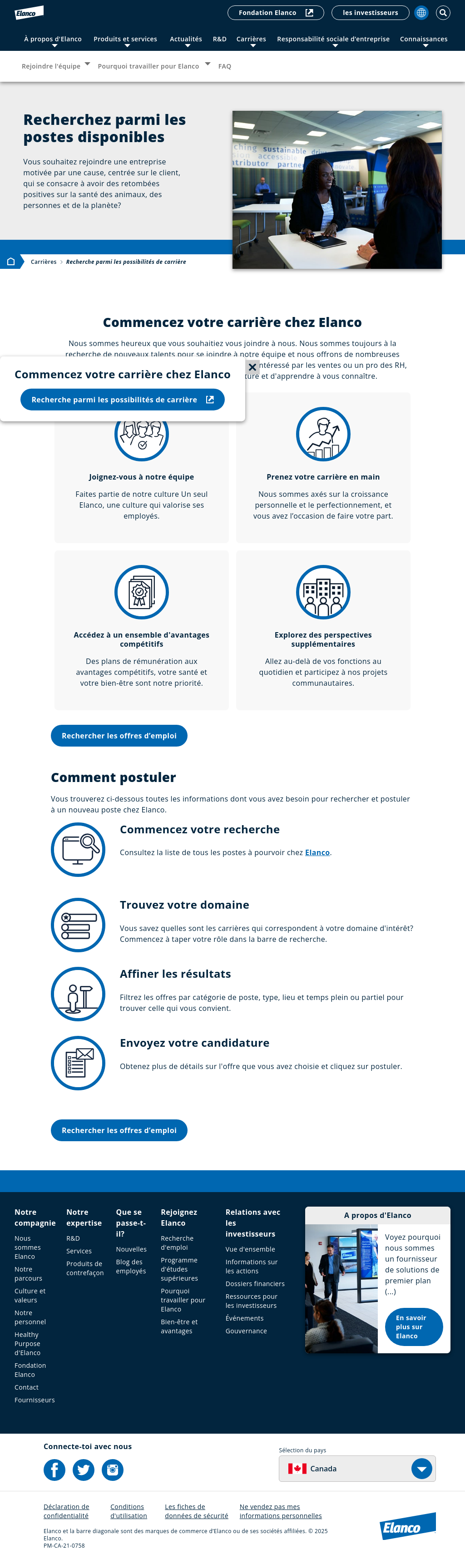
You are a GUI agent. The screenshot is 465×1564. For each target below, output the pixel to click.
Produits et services (125, 39)
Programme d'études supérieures (179, 1269)
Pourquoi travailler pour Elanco (149, 66)
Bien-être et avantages (179, 1326)
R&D (220, 39)
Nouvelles (131, 1249)
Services (79, 1251)
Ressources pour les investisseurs (252, 1301)
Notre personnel (30, 1317)
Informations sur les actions (252, 1266)
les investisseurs (370, 12)
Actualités (186, 39)
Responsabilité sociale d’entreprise (333, 39)
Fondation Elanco (276, 12)
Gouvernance (246, 1330)
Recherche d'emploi (177, 1243)
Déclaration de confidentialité (66, 1511)
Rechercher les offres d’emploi (119, 736)
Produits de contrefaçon (85, 1268)
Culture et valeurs (30, 1295)
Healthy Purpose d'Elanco (28, 1343)
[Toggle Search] (443, 12)
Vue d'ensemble (251, 1249)
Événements (245, 1318)
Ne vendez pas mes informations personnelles (281, 1511)
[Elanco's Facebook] (54, 1470)
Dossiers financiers (255, 1283)
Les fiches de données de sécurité (196, 1511)
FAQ (225, 66)
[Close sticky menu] (252, 367)
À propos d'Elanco (53, 39)
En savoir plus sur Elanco (411, 1326)
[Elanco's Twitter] (83, 1470)
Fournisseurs (35, 1400)
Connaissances (424, 39)
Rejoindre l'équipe (51, 66)
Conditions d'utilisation (128, 1511)
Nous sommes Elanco (28, 1247)
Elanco (317, 852)
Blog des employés (131, 1266)
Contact (27, 1387)
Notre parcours (28, 1273)
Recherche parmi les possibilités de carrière (122, 399)
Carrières (252, 39)
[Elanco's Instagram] (113, 1470)
